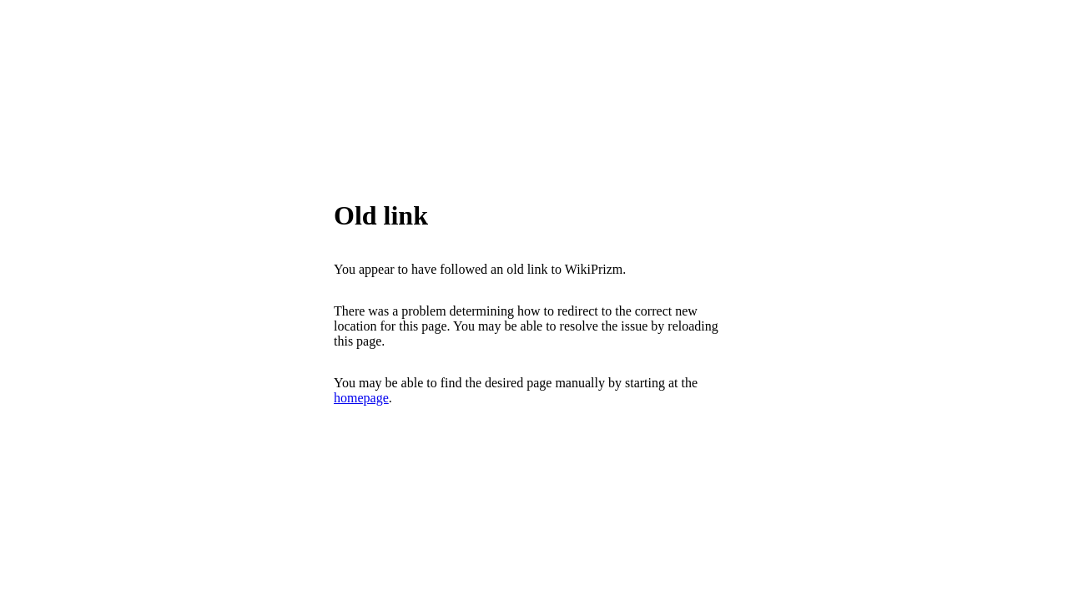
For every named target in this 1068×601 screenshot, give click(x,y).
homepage (361, 398)
